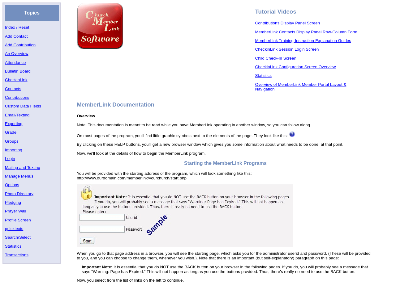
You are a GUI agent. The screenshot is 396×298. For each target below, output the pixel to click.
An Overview (16, 53)
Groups (12, 141)
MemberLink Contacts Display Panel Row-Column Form (306, 32)
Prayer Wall (15, 211)
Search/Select (18, 237)
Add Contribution (20, 45)
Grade (10, 132)
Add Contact (16, 36)
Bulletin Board (18, 71)
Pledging (13, 202)
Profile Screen (18, 220)
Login (10, 158)
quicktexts (14, 228)
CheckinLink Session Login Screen (287, 49)
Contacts (13, 88)
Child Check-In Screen (275, 58)
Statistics (13, 246)
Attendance (15, 62)
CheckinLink (16, 80)
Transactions (16, 255)
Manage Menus (19, 176)
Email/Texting (17, 115)
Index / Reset (17, 27)
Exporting (13, 123)
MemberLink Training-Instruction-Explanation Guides (303, 40)
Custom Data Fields (23, 106)
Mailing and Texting (22, 167)
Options (12, 185)
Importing (13, 150)
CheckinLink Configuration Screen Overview (295, 67)
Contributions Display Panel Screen (287, 23)
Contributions (17, 97)
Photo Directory (19, 193)
